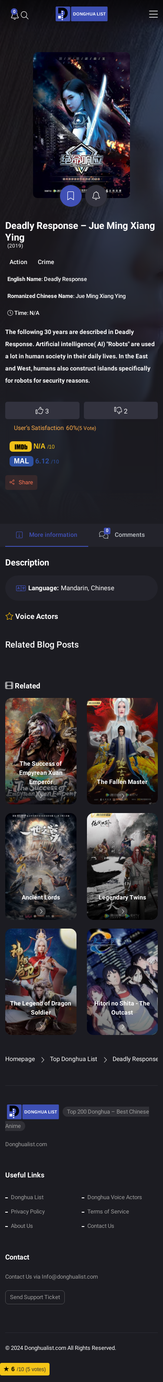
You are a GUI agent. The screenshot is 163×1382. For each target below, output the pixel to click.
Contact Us (100, 1226)
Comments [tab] (122, 533)
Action (18, 261)
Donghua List (27, 1197)
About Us (22, 1226)
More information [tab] (46, 535)
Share (26, 482)
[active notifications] (96, 196)
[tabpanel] (81, 611)
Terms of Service (108, 1211)
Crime (46, 261)
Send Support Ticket (35, 1297)
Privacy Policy (28, 1211)
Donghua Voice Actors (114, 1197)
